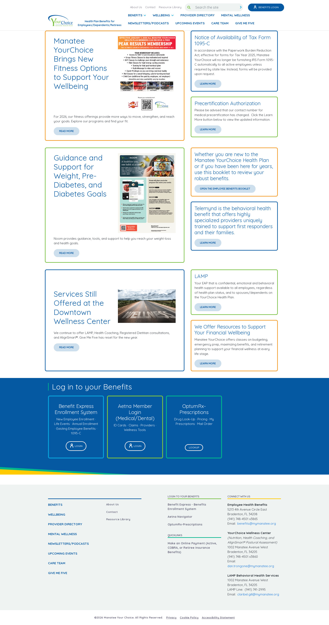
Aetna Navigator (180, 517)
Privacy (171, 617)
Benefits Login (266, 7)
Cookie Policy (189, 617)
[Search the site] (216, 7)
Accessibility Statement (218, 617)
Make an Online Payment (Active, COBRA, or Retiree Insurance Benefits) (192, 547)
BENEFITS (55, 505)
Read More (66, 131)
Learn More (208, 83)
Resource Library (170, 7)
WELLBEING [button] (162, 15)
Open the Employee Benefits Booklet (225, 188)
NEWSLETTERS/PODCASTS (148, 23)
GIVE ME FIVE (244, 23)
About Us (136, 7)
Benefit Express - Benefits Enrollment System (187, 507)
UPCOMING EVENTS (190, 23)
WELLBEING (56, 514)
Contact (150, 7)
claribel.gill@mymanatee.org (258, 594)
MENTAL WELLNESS (235, 15)
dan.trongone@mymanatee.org (250, 566)
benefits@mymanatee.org (256, 523)
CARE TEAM (219, 23)
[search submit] (241, 7)
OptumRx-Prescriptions (185, 524)
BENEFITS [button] (135, 15)
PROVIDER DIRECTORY (197, 15)
